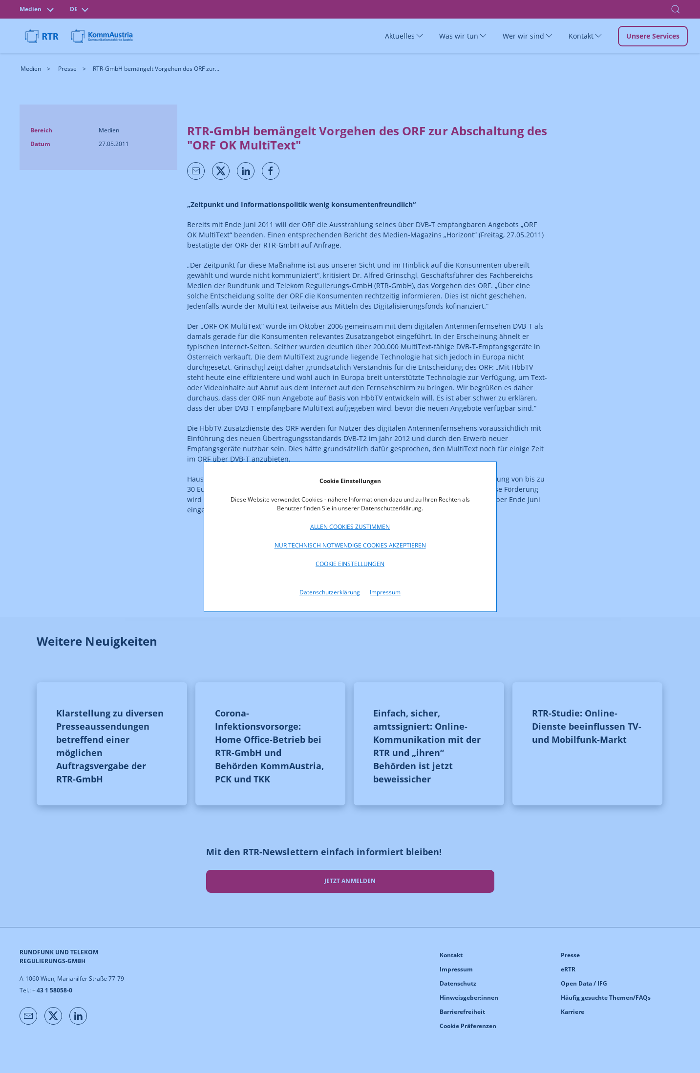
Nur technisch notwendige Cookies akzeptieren (350, 545)
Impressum (385, 592)
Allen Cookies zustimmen (350, 527)
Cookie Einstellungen (350, 564)
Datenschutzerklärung (329, 592)
